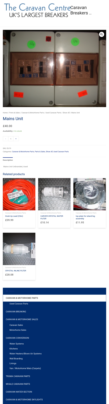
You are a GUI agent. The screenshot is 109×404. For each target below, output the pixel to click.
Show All (66, 113)
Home (5, 113)
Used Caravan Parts (53, 113)
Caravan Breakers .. (90, 10)
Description (8, 160)
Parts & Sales (14, 113)
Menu (9, 23)
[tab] (8, 160)
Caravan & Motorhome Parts (32, 113)
